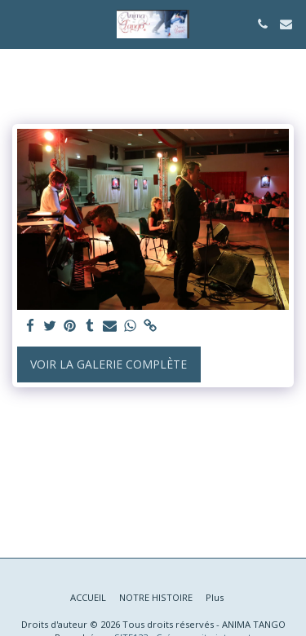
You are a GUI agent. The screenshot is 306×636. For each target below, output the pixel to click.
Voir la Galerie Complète (108, 364)
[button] (18, 23)
